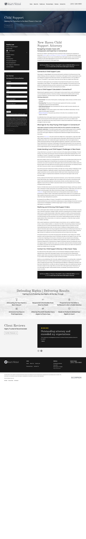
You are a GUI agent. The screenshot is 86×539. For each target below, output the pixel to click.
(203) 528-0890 (76, 4)
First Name (8, 81)
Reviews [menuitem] (56, 4)
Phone (7, 90)
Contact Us (36, 366)
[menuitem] (16, 47)
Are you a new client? (10, 99)
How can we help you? (11, 103)
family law (45, 55)
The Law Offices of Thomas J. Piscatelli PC (58, 55)
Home (27, 363)
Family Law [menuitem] (42, 4)
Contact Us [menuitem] (62, 4)
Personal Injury (29, 366)
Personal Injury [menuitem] (49, 4)
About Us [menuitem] (36, 4)
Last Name (8, 86)
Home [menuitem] (31, 4)
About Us (32, 363)
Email (7, 94)
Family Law (37, 363)
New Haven (47, 136)
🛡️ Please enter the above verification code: (15, 113)
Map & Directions (57, 368)
